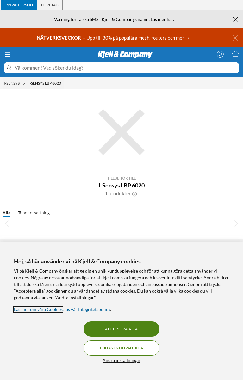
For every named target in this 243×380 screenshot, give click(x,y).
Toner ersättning (34, 212)
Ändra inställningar (121, 360)
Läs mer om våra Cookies (38, 309)
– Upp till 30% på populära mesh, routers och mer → (114, 38)
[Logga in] (220, 53)
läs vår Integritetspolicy (87, 309)
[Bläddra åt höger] (236, 223)
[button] (134, 193)
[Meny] (7, 54)
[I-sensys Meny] (24, 83)
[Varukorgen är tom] (235, 53)
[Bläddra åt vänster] (7, 223)
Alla (6, 212)
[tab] (19, 5)
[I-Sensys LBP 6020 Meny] (63, 83)
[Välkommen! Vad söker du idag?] (126, 68)
